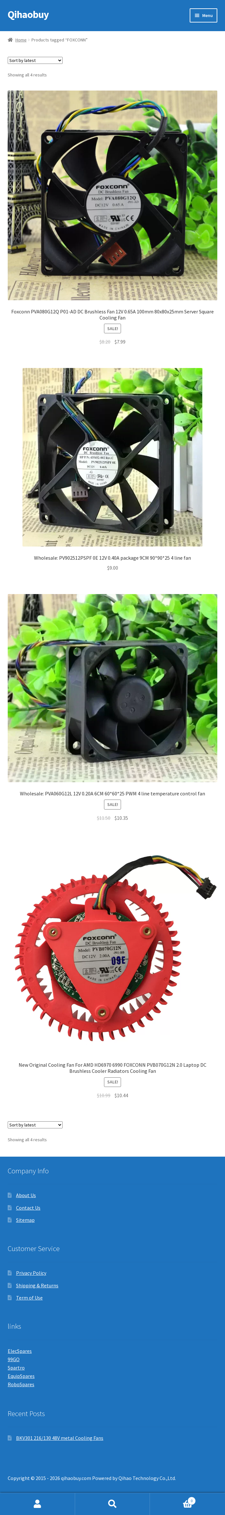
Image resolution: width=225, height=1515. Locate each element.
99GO (14, 1359)
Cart (173, 1499)
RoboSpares (21, 1384)
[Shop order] (35, 60)
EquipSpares (21, 1376)
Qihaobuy (28, 14)
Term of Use (29, 1297)
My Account (37, 1504)
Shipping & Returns (37, 1285)
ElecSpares (20, 1351)
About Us (26, 1195)
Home (21, 40)
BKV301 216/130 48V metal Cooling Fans (59, 1438)
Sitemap (25, 1220)
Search (112, 1504)
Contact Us (28, 1207)
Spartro (16, 1367)
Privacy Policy (31, 1273)
